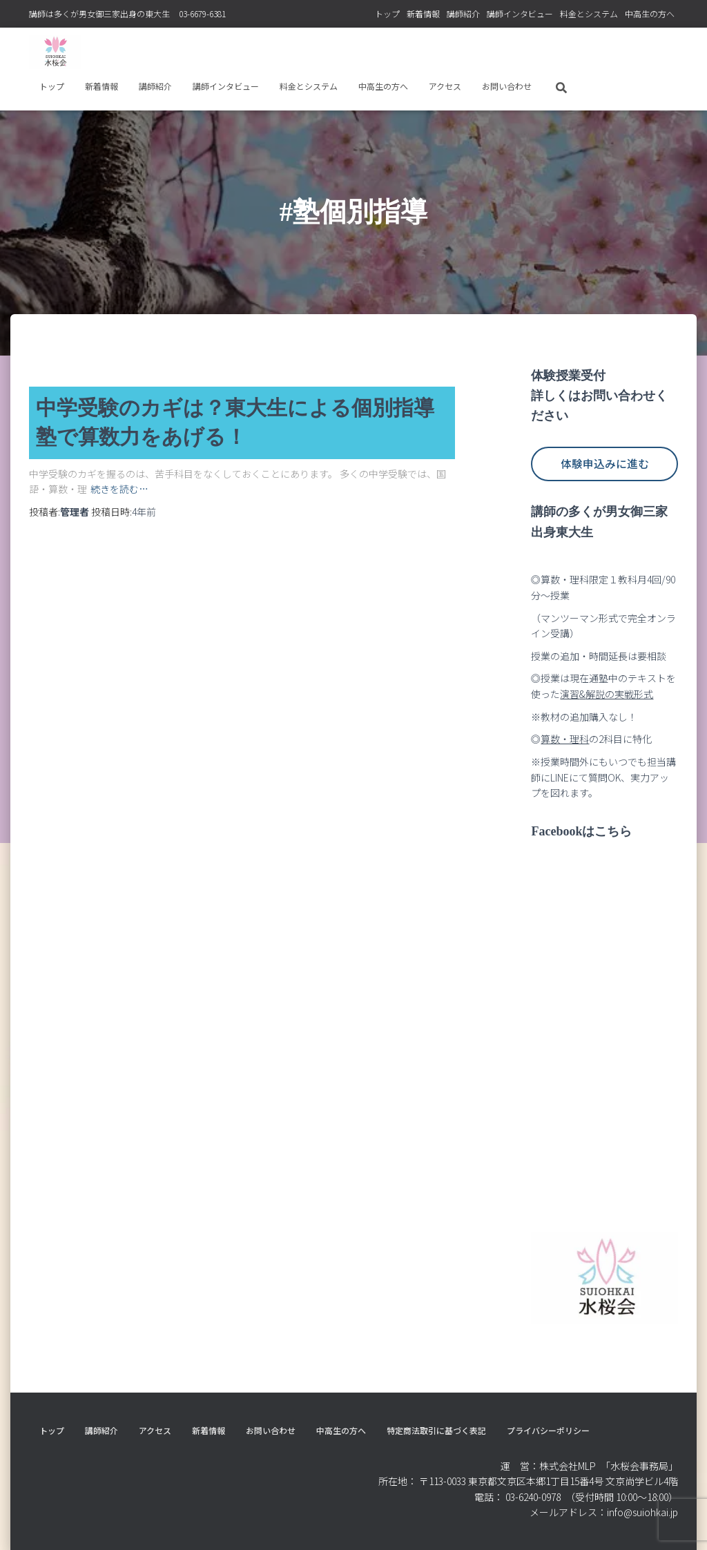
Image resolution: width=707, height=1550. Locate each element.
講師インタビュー (520, 13)
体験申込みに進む (605, 464)
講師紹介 (463, 13)
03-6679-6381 (202, 13)
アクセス (445, 86)
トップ (387, 13)
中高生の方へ (650, 13)
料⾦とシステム (589, 13)
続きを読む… (119, 488)
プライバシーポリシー (548, 1430)
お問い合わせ (507, 86)
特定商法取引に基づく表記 (436, 1430)
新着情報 (423, 13)
